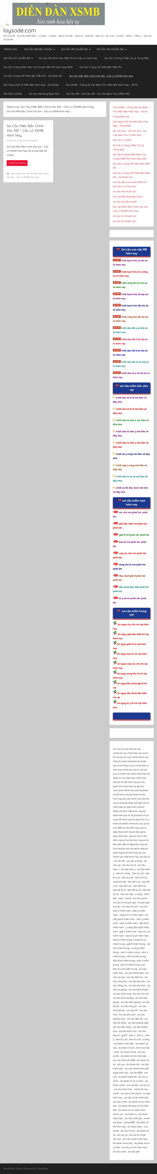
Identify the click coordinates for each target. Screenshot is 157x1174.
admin (35, 140)
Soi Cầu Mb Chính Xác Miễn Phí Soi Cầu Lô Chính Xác (68, 58)
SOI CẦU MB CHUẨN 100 (76, 49)
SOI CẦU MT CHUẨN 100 (18, 58)
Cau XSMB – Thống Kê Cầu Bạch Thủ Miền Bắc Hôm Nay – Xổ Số (102, 84)
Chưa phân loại (18, 173)
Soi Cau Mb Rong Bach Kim (44, 93)
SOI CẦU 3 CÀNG (13, 93)
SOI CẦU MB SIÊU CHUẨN (39, 49)
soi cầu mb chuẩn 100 (124, 191)
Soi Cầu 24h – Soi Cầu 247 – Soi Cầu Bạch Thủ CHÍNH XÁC (98, 93)
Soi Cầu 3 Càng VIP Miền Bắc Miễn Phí (101, 67)
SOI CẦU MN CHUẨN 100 (111, 49)
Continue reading (17, 163)
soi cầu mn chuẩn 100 (124, 216)
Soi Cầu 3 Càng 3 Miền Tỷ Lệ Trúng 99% (126, 58)
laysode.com (19, 30)
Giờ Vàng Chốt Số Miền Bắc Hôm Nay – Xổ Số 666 (31, 84)
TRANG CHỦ (10, 49)
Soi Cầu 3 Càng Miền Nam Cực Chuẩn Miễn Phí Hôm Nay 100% (38, 67)
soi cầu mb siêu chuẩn (125, 201)
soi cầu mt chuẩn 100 (124, 221)
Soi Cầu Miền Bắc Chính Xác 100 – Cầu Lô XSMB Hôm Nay (101, 75)
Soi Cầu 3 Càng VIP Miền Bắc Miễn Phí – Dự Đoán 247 (33, 75)
